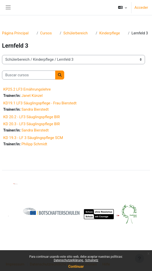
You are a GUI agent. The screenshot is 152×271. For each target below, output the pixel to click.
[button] (122, 7)
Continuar (76, 266)
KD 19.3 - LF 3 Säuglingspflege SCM (33, 138)
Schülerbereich (75, 33)
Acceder (141, 7)
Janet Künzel (32, 95)
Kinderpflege (109, 33)
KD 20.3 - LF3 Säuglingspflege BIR (31, 124)
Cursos (46, 33)
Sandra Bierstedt (35, 109)
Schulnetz (91, 260)
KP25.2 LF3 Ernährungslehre (27, 89)
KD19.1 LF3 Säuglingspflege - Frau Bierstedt (40, 103)
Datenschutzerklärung (69, 260)
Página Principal (15, 33)
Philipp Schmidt (34, 144)
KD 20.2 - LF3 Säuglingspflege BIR (31, 117)
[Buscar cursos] (28, 75)
